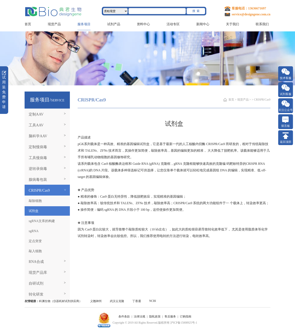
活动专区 (173, 24)
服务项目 (84, 24)
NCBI (152, 300)
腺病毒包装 (38, 180)
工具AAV (36, 125)
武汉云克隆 (117, 301)
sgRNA (34, 231)
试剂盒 (34, 211)
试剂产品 (113, 24)
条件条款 (124, 316)
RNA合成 (36, 262)
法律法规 (139, 316)
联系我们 (262, 24)
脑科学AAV (38, 136)
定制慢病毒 (38, 147)
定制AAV (36, 114)
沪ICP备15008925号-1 (183, 322)
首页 (28, 24)
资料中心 (143, 24)
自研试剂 (36, 283)
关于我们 (232, 24)
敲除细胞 (35, 201)
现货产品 (54, 24)
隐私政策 (155, 316)
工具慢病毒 (38, 158)
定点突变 (35, 241)
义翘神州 (96, 301)
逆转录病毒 (38, 169)
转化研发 (36, 294)
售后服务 (170, 316)
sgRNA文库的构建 (42, 221)
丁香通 (136, 301)
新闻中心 (202, 24)
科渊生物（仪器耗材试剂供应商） (60, 301)
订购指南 (185, 316)
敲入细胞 (35, 251)
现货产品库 (38, 272)
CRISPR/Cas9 (39, 190)
